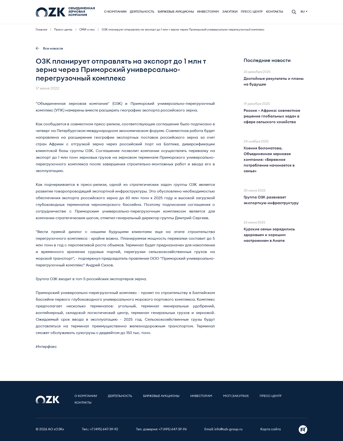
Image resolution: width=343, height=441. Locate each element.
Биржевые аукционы (176, 11)
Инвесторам (208, 11)
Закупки (229, 11)
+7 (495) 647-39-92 (104, 429)
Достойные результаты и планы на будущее (274, 81)
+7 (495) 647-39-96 (173, 429)
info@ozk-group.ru (228, 429)
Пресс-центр (252, 11)
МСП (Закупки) (236, 396)
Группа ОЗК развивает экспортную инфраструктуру (271, 200)
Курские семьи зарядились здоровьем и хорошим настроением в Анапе (269, 235)
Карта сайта (270, 429)
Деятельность (142, 11)
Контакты (274, 11)
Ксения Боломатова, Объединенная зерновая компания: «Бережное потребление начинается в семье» (269, 159)
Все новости (49, 48)
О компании (115, 11)
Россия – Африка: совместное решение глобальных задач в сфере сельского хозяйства (272, 116)
